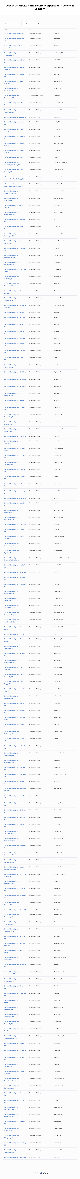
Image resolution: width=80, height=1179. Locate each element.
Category (11, 24)
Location (31, 24)
